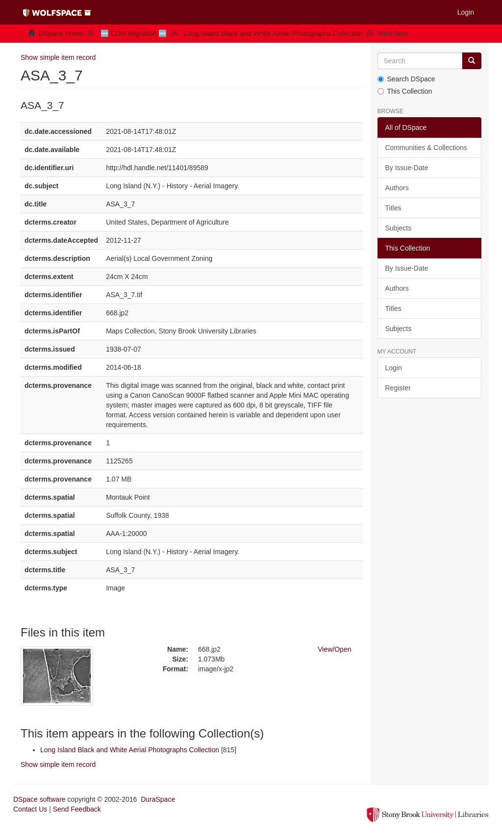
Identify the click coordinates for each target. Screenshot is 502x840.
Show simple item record (58, 57)
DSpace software (39, 799)
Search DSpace (406, 79)
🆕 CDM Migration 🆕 (133, 33)
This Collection (404, 91)
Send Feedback (77, 809)
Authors (397, 188)
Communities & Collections (426, 148)
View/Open (334, 649)
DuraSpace (158, 799)
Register (398, 388)
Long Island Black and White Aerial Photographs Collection (273, 33)
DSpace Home (61, 33)
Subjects (398, 228)
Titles (393, 208)
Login (393, 368)
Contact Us (30, 809)
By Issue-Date (406, 168)
